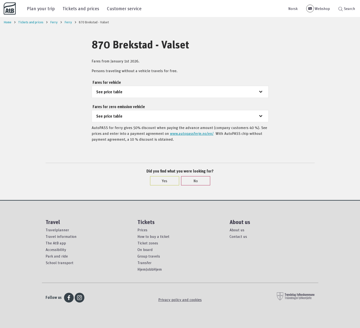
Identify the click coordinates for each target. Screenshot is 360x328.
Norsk (293, 8)
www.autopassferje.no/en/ (192, 133)
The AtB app (56, 243)
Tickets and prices (81, 8)
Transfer (144, 262)
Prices (142, 229)
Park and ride (57, 256)
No (193, 180)
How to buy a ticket (153, 236)
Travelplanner (57, 229)
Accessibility (56, 249)
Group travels (148, 256)
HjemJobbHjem (149, 269)
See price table (109, 91)
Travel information (61, 236)
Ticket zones (147, 243)
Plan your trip (41, 8)
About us (237, 229)
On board (145, 249)
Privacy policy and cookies (180, 299)
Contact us (238, 236)
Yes (162, 180)
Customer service (124, 8)
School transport (59, 262)
